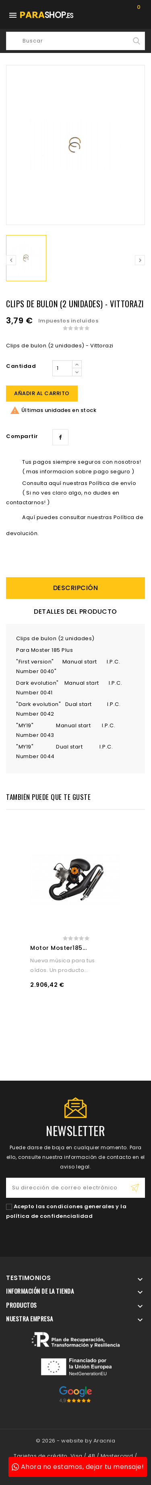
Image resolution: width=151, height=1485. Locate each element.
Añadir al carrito (42, 393)
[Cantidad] (62, 368)
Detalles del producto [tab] (75, 611)
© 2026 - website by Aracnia (76, 1440)
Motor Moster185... (58, 948)
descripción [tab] (75, 587)
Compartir (60, 437)
